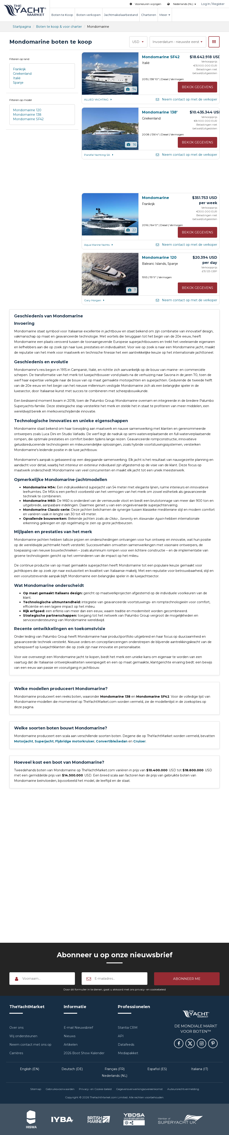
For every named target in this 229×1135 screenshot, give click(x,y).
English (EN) (29, 1069)
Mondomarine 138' (159, 112)
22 (131, 230)
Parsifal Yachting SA (99, 154)
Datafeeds (126, 1045)
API (121, 1036)
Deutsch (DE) (72, 1069)
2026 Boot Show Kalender (84, 1053)
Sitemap (35, 1089)
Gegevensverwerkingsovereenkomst (139, 1089)
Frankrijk (19, 69)
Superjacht (44, 741)
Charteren (148, 15)
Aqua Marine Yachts (99, 244)
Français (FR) (115, 1069)
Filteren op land (19, 59)
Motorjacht (23, 741)
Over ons (16, 1028)
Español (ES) (157, 1069)
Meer (164, 15)
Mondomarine (155, 198)
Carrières (16, 1053)
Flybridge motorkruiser (74, 741)
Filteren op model (20, 100)
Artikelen (71, 1045)
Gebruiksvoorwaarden (60, 1089)
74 (130, 89)
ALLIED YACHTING (98, 99)
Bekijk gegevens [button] (197, 87)
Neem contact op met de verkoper (186, 99)
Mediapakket (128, 1053)
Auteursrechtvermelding (183, 1089)
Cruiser (139, 741)
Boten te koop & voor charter (59, 27)
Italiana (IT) (199, 1069)
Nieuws (69, 1036)
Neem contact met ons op (30, 1045)
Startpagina (22, 27)
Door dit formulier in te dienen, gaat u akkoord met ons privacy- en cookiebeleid (115, 989)
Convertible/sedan (111, 741)
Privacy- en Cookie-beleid (95, 1089)
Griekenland (22, 74)
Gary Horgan (95, 300)
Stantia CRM (128, 1028)
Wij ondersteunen (23, 1036)
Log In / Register (213, 4)
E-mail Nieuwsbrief (78, 1028)
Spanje (18, 83)
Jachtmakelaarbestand (121, 15)
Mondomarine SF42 (28, 119)
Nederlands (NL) (114, 1076)
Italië (17, 78)
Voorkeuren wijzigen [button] (145, 4)
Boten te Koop (62, 15)
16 (131, 145)
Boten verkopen (88, 15)
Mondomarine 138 (27, 115)
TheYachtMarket (25, 10)
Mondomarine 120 (27, 110)
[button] (187, 978)
